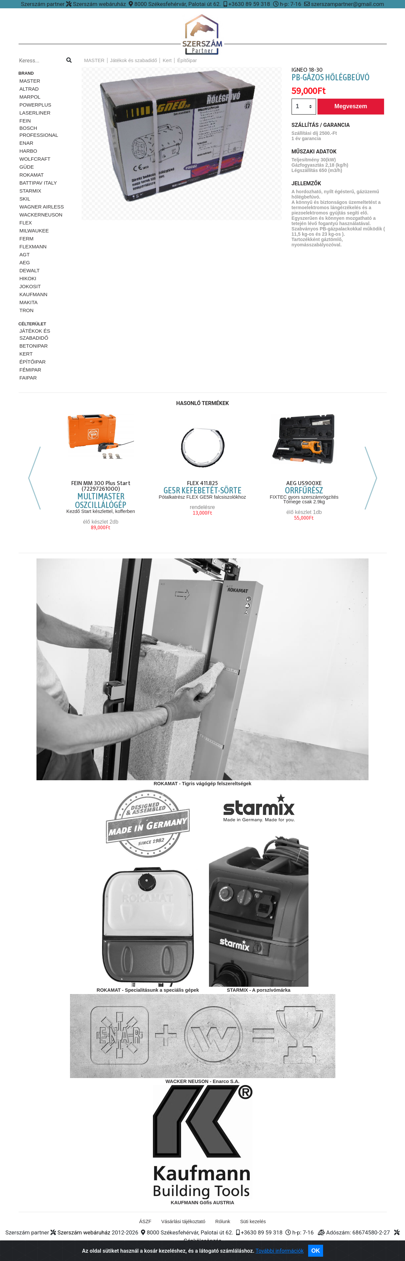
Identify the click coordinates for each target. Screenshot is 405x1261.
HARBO (28, 151)
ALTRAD (29, 89)
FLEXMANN (33, 246)
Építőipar (33, 362)
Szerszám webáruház (83, 1232)
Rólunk (222, 1221)
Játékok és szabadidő (35, 334)
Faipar (28, 377)
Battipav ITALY (38, 183)
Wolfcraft (35, 159)
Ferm (27, 238)
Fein (25, 121)
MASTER (30, 81)
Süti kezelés (253, 1221)
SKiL (25, 199)
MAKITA (29, 302)
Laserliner (35, 113)
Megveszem (350, 106)
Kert (26, 354)
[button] (92, 159)
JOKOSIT (30, 286)
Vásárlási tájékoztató (183, 1221)
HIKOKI (28, 278)
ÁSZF (145, 1221)
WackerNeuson (41, 214)
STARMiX (30, 191)
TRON (27, 310)
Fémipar (30, 370)
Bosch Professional (39, 131)
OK (315, 1250)
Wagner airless (42, 207)
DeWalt (30, 270)
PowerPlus (35, 105)
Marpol (30, 97)
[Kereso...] (40, 60)
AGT (25, 254)
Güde (27, 167)
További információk (279, 1251)
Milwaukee (34, 230)
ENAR (27, 143)
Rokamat (32, 175)
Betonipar (34, 346)
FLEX (26, 222)
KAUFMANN (33, 294)
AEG (25, 262)
